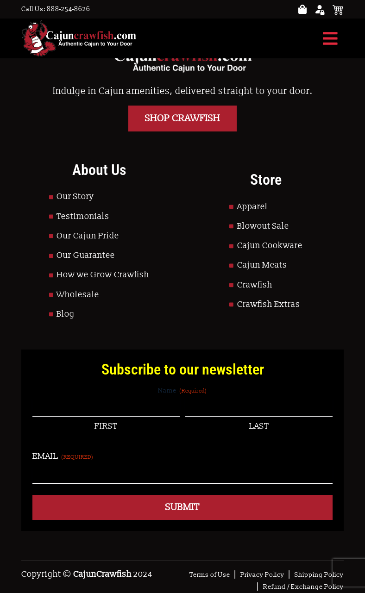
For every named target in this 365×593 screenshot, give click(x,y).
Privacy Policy (262, 575)
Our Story (75, 196)
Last (259, 426)
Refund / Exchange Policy (303, 587)
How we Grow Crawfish (103, 274)
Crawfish (254, 285)
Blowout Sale (263, 226)
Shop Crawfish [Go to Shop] (182, 118)
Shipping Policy (319, 575)
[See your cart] (338, 9)
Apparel (252, 206)
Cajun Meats (262, 265)
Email (63, 456)
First (106, 426)
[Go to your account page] (302, 9)
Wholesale (78, 294)
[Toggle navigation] (330, 38)
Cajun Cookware (269, 245)
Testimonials (83, 216)
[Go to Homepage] (78, 38)
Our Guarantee (86, 255)
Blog (66, 314)
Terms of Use (209, 575)
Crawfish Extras (268, 304)
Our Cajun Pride (88, 236)
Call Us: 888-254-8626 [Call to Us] (55, 9)
